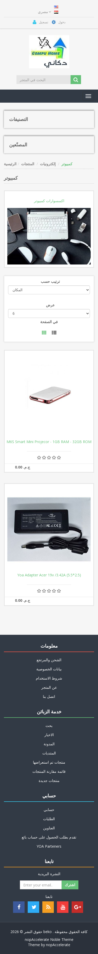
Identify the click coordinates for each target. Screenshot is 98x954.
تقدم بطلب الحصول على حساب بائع (49, 837)
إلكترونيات (48, 163)
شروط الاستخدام (49, 678)
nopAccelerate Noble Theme (49, 939)
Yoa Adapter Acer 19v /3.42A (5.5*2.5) (49, 575)
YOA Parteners (49, 846)
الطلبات (49, 818)
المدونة (49, 743)
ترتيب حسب (50, 281)
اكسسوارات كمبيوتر (49, 201)
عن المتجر (49, 687)
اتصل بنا (49, 696)
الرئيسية (10, 163)
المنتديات (49, 753)
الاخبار (49, 734)
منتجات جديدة (49, 780)
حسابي (49, 809)
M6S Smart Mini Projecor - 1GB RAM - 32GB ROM (49, 441)
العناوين (49, 827)
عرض (50, 304)
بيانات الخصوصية (49, 668)
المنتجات (27, 163)
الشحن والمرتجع (49, 659)
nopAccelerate (58, 944)
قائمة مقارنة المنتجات (49, 771)
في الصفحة (49, 321)
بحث (49, 725)
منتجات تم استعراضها (49, 762)
